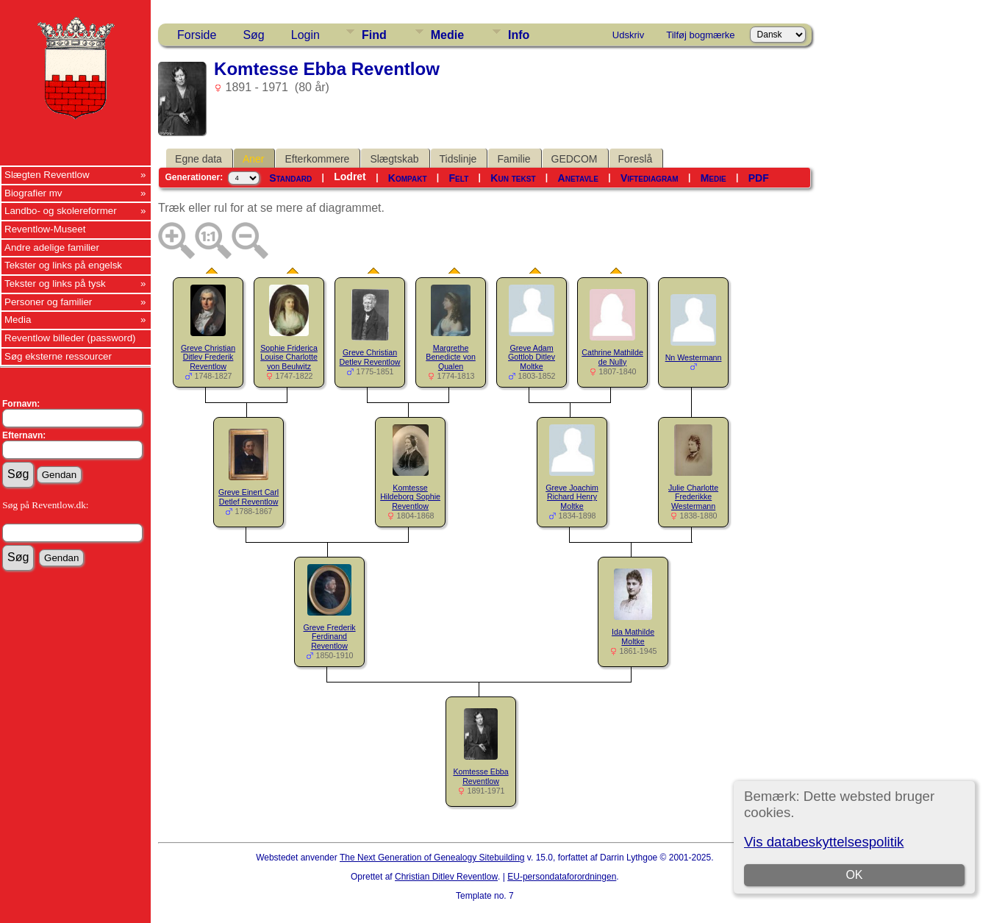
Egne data (198, 159)
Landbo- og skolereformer (60, 210)
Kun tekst (512, 178)
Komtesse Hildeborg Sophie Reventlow (410, 497)
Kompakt (407, 178)
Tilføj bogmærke (700, 34)
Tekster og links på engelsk (63, 265)
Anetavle (578, 178)
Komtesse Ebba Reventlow (480, 776)
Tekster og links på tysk (55, 283)
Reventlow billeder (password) (70, 337)
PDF (758, 178)
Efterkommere (317, 159)
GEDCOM (574, 159)
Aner (254, 159)
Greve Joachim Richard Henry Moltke (572, 497)
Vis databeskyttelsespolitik (824, 841)
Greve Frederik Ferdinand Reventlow (330, 637)
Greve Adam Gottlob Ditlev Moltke (531, 357)
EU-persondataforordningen (561, 877)
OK (853, 875)
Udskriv (628, 34)
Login (305, 35)
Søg (253, 35)
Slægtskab (394, 159)
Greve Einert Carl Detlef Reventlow (248, 497)
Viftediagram (649, 178)
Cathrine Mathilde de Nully (612, 357)
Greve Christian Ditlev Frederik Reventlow (208, 357)
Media (17, 319)
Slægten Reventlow (47, 174)
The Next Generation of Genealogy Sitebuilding (432, 857)
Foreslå (635, 159)
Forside (196, 35)
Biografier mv (33, 193)
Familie (513, 159)
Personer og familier (48, 301)
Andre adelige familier (51, 247)
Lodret (350, 176)
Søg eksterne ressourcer (58, 356)
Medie (447, 35)
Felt (459, 178)
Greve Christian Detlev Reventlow (370, 357)
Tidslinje (458, 159)
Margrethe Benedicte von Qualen (451, 357)
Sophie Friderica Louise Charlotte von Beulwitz (289, 357)
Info (518, 35)
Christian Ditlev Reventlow (446, 877)
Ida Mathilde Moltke (633, 636)
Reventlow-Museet (44, 229)
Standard (290, 178)
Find (374, 35)
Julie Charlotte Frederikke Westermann (693, 497)
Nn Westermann (693, 357)
